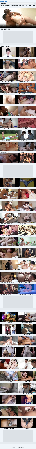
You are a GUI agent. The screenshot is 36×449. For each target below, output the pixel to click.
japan (9, 29)
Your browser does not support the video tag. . (18, 18)
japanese (5, 29)
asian (2, 29)
